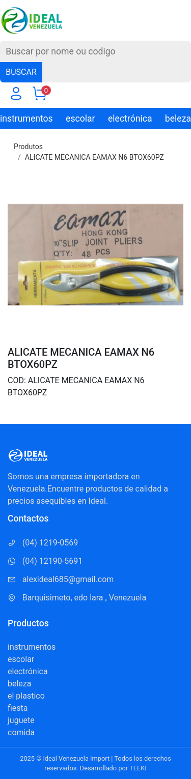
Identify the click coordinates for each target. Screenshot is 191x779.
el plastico (26, 696)
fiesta (18, 708)
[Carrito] (39, 96)
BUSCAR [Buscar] (21, 72)
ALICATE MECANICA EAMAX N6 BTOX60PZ (94, 157)
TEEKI (138, 768)
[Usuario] (15, 96)
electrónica (130, 118)
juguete (21, 720)
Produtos (28, 146)
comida (21, 732)
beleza (178, 118)
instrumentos (26, 118)
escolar (80, 118)
